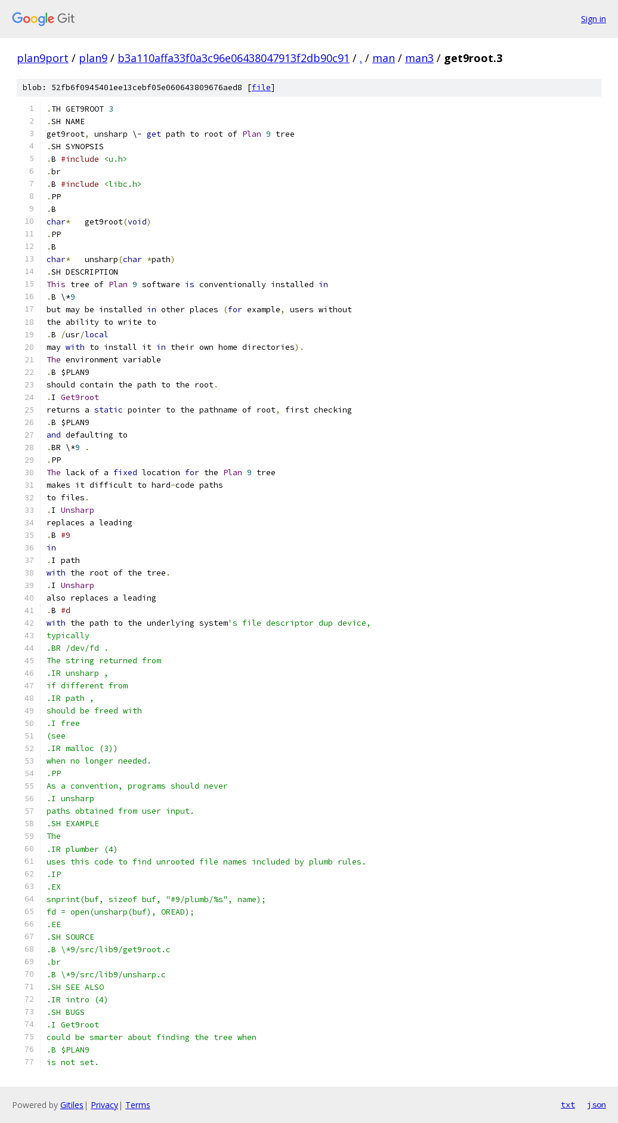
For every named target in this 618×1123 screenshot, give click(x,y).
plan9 (93, 58)
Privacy (104, 1104)
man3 (419, 58)
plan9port (43, 58)
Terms (137, 1104)
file (261, 87)
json (596, 1104)
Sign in (593, 18)
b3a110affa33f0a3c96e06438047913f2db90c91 (234, 58)
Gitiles (72, 1104)
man (383, 58)
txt (568, 1104)
